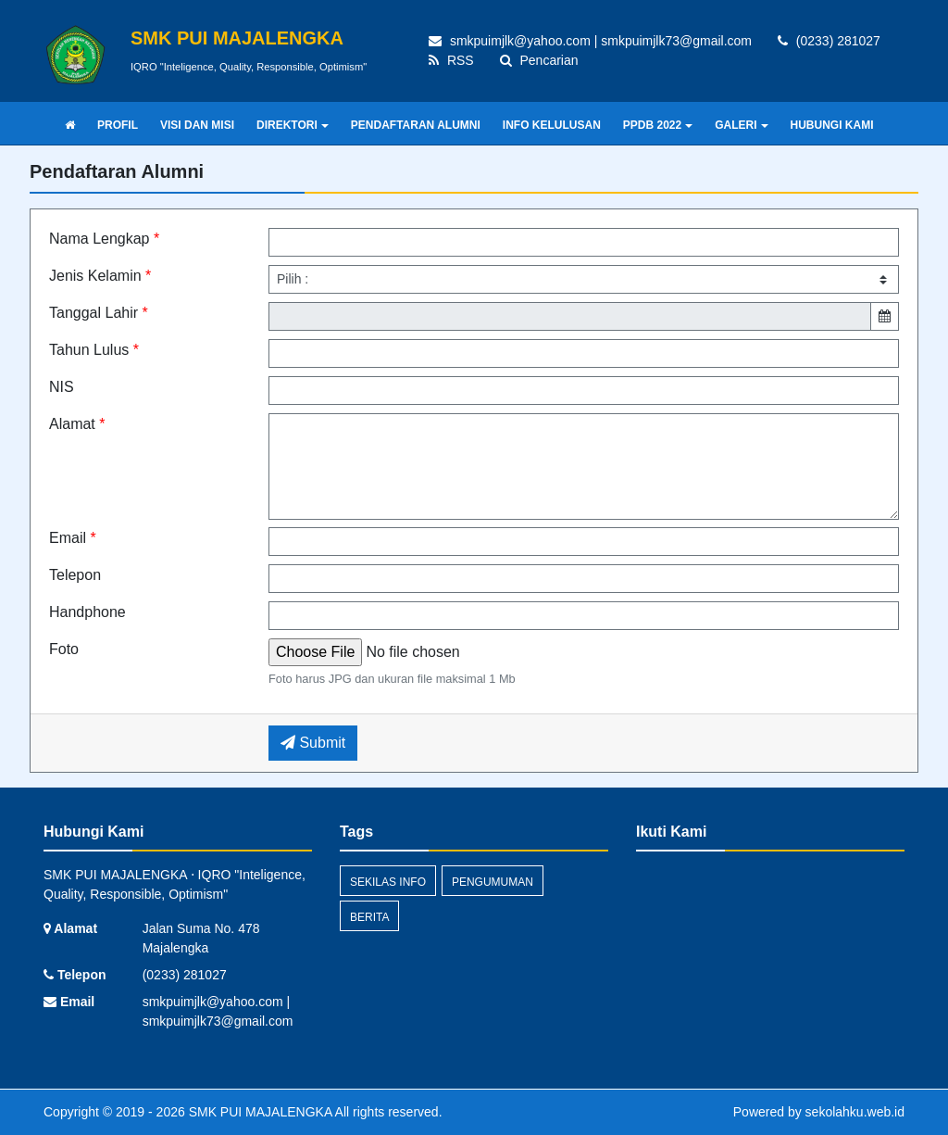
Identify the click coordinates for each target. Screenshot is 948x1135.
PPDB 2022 (657, 125)
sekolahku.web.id (854, 1111)
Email (72, 538)
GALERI (741, 125)
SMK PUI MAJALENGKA (258, 1111)
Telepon (75, 575)
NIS (61, 387)
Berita (369, 917)
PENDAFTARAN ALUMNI (415, 125)
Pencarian (539, 60)
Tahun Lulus (94, 350)
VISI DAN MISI (197, 125)
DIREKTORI (292, 125)
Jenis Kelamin (100, 276)
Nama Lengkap (104, 238)
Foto (64, 649)
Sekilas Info (388, 882)
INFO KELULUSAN (552, 125)
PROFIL (117, 125)
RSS (451, 60)
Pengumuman (492, 882)
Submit (313, 742)
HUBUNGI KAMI (832, 125)
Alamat (77, 424)
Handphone (87, 612)
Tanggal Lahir (98, 313)
